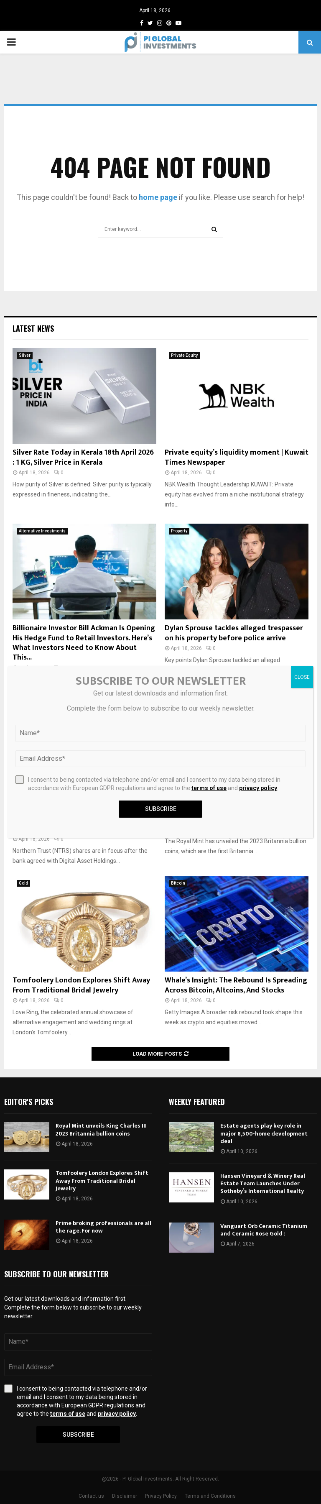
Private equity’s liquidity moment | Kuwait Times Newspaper (236, 457)
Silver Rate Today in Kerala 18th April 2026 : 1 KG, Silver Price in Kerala (83, 457)
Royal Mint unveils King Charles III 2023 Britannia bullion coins (101, 1129)
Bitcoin (178, 883)
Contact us (91, 1496)
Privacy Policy (161, 1496)
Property (179, 531)
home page (158, 197)
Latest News (33, 328)
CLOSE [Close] (302, 677)
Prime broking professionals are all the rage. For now (103, 1226)
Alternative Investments (42, 531)
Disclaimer (124, 1496)
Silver (25, 355)
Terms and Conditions (210, 1496)
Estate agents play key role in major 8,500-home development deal (264, 1133)
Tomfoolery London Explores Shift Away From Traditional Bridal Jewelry (81, 985)
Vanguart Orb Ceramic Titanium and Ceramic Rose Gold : (263, 1229)
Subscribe (78, 1434)
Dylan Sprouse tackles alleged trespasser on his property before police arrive (234, 633)
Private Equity (184, 355)
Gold (23, 883)
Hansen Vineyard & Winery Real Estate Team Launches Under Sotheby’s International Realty (262, 1183)
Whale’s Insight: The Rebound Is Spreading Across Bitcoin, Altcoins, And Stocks (236, 985)
